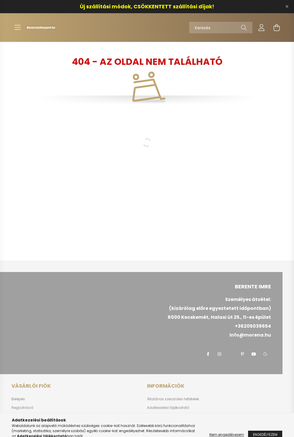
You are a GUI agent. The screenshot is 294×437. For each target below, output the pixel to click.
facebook (208, 354)
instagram (219, 354)
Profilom (18, 416)
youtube (254, 354)
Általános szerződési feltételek (173, 399)
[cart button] (276, 27)
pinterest (242, 354)
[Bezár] (287, 6)
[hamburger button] (17, 27)
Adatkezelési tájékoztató (168, 408)
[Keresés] (220, 27)
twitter (231, 354)
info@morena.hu (250, 335)
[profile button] (261, 27)
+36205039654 (253, 326)
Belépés (18, 399)
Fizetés (152, 416)
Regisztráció (22, 408)
